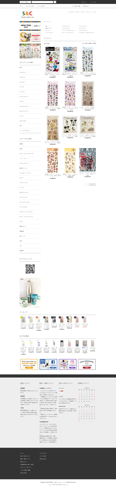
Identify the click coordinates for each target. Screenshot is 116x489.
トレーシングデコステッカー (68, 30)
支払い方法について (25, 456)
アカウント (83, 2)
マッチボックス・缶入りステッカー (86, 32)
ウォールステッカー (83, 30)
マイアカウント (43, 453)
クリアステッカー (66, 28)
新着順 (94, 43)
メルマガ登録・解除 (75, 6)
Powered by (58, 484)
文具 (46, 26)
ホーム (21, 6)
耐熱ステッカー (48, 28)
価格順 (90, 43)
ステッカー (47, 30)
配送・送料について (25, 458)
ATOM (25, 473)
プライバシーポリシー (25, 467)
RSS (21, 473)
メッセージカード (83, 26)
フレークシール (82, 28)
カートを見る (43, 456)
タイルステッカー (66, 26)
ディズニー (49, 21)
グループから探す (40, 6)
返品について (23, 461)
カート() (92, 2)
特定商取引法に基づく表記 (27, 464)
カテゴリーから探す (29, 6)
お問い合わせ (85, 6)
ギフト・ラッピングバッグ (68, 32)
